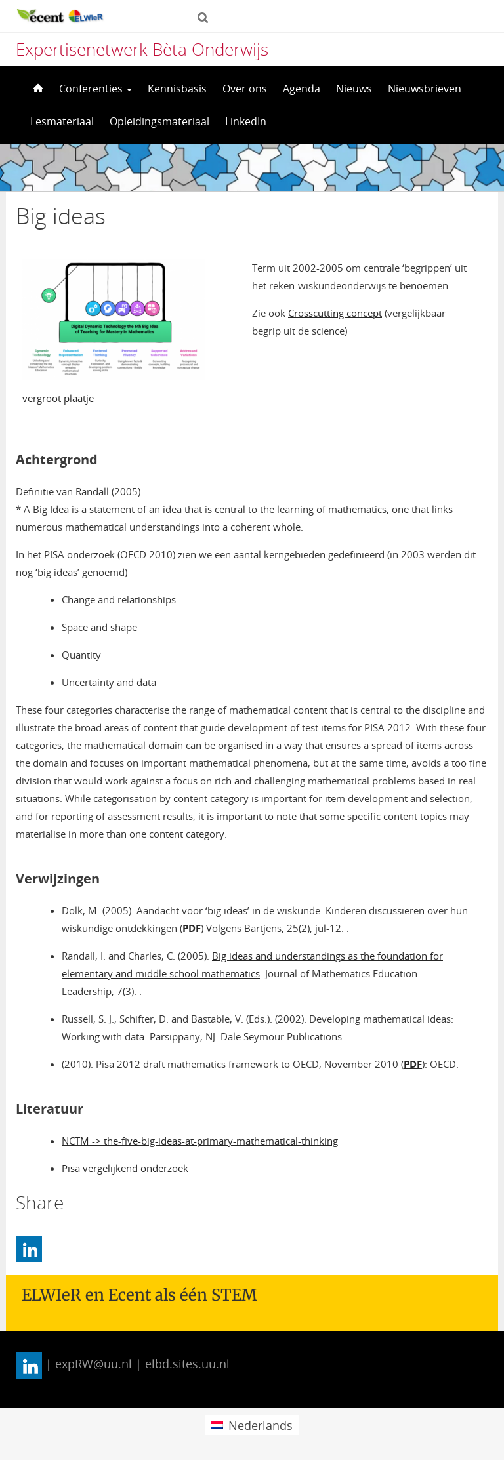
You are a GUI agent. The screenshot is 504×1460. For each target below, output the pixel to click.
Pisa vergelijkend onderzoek (125, 1168)
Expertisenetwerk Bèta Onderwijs (142, 49)
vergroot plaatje (58, 398)
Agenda (301, 88)
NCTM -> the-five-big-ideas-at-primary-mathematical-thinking (200, 1140)
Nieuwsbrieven (424, 88)
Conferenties (95, 88)
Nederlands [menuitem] (260, 1425)
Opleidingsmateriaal (159, 121)
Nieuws (354, 88)
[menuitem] (252, 1425)
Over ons (244, 88)
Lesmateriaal (62, 121)
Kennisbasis (177, 88)
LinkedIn (245, 121)
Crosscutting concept (335, 312)
